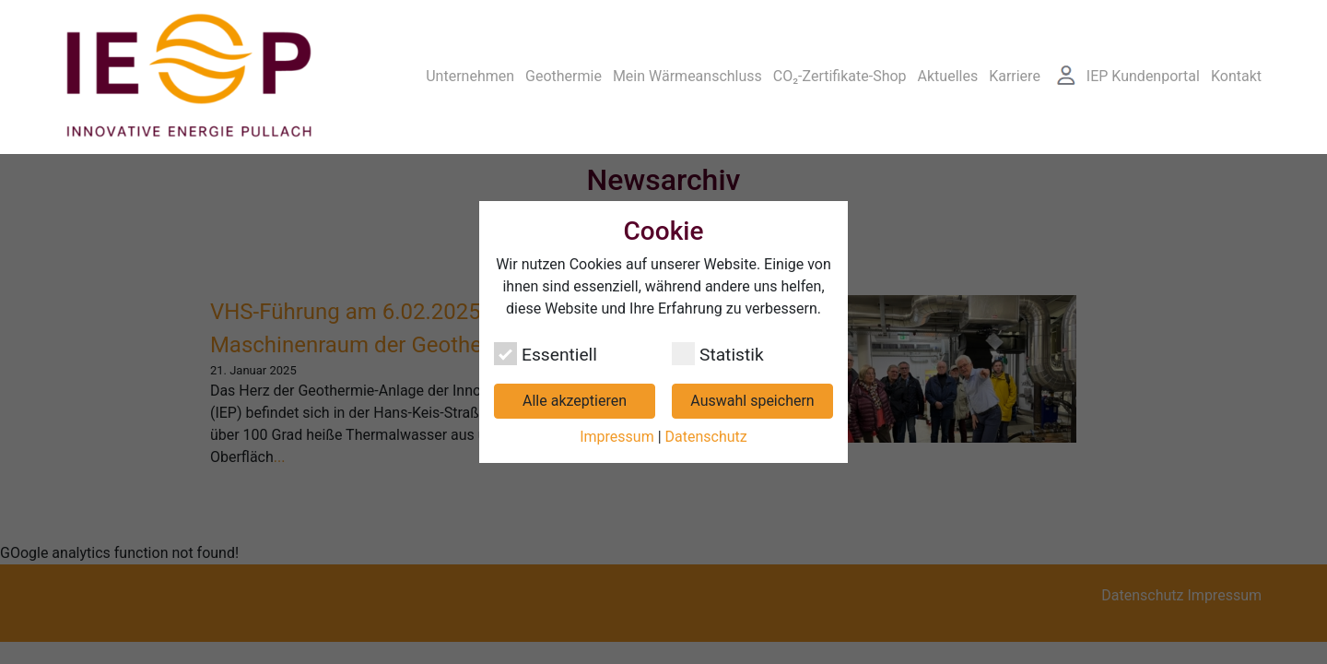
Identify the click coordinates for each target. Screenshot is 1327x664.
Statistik (718, 353)
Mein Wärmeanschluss (687, 59)
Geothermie (563, 59)
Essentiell (545, 353)
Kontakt (1236, 59)
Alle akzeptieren (575, 400)
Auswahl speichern (752, 400)
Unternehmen (470, 59)
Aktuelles (948, 59)
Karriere (1014, 59)
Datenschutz (706, 436)
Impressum (617, 436)
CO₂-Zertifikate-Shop (840, 59)
